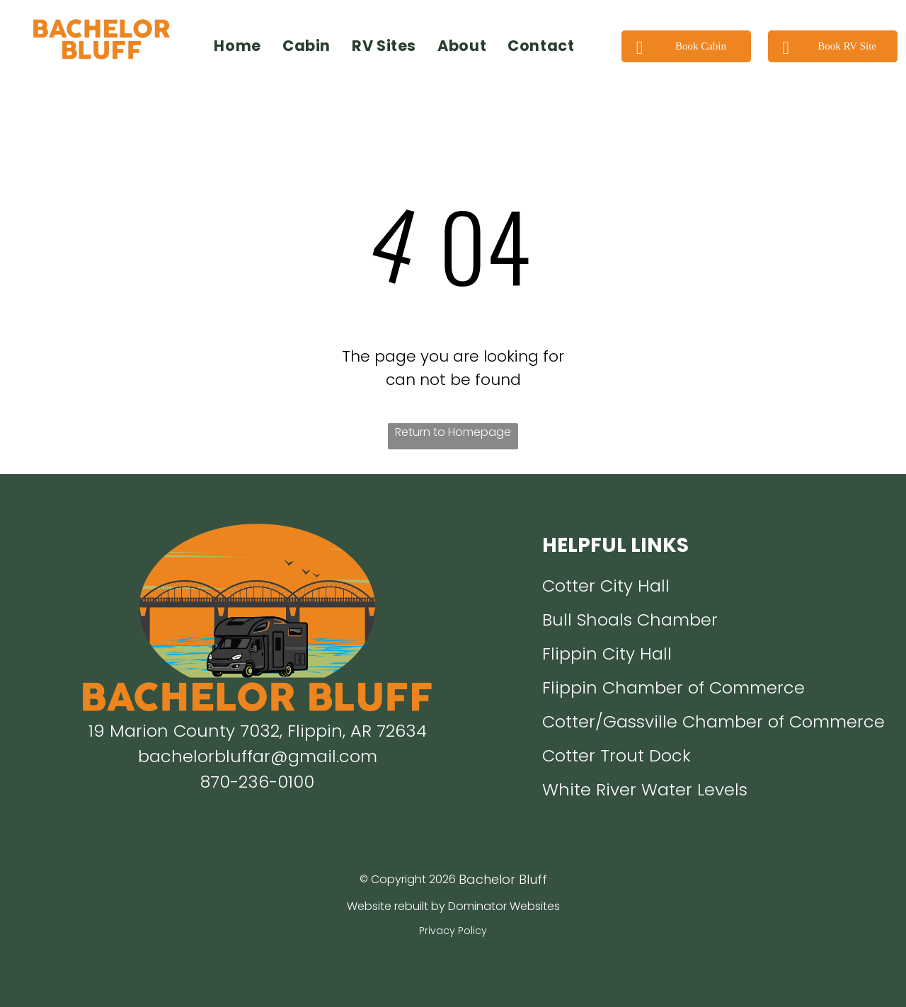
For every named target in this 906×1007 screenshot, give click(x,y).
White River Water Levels (644, 789)
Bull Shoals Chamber (630, 619)
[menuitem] (237, 45)
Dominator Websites (504, 906)
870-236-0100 (257, 781)
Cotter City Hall (606, 585)
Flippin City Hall (607, 653)
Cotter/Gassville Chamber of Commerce (713, 721)
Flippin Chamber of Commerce (673, 687)
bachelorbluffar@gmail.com (257, 756)
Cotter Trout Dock (616, 755)
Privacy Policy (453, 930)
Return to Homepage (453, 432)
